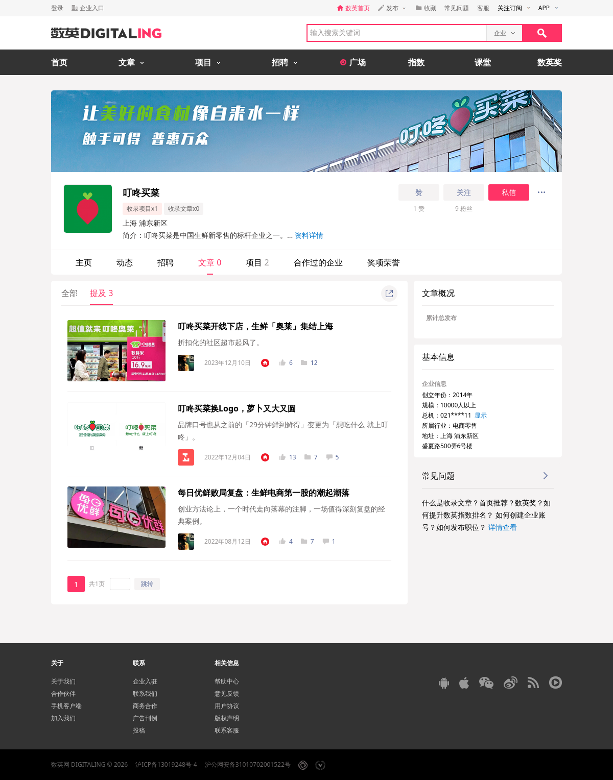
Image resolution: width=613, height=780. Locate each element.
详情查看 (502, 527)
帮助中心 (227, 681)
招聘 (165, 262)
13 (287, 457)
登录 (57, 8)
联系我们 (145, 693)
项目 (257, 262)
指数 (416, 62)
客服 (483, 8)
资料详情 (309, 235)
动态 (124, 262)
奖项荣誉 (383, 262)
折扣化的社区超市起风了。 (221, 342)
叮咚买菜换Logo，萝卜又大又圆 (237, 408)
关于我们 (63, 681)
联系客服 (227, 730)
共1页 (97, 583)
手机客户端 (66, 705)
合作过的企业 (318, 262)
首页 (59, 62)
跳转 (147, 583)
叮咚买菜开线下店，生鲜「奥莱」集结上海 (255, 326)
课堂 (483, 62)
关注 (464, 192)
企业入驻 (145, 681)
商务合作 (145, 705)
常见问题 (456, 8)
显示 (481, 415)
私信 (509, 192)
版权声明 (227, 718)
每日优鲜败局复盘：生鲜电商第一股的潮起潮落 (263, 492)
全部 (69, 293)
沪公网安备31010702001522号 (248, 764)
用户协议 (227, 705)
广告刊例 (145, 718)
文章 (209, 262)
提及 (101, 293)
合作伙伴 (63, 693)
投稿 (139, 730)
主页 (84, 262)
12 (309, 362)
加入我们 (63, 718)
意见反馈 (227, 693)
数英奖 (549, 62)
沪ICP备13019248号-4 (166, 764)
